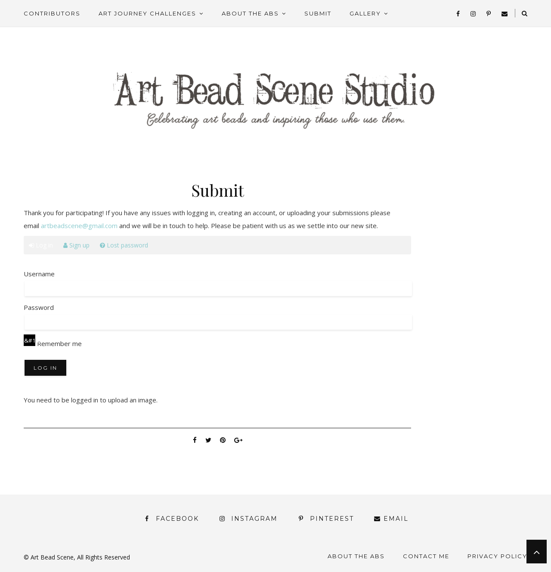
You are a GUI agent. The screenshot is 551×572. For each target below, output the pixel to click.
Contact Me (426, 556)
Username (39, 273)
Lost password (124, 245)
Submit (317, 13)
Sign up (76, 245)
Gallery (365, 13)
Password (39, 307)
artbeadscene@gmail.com (79, 225)
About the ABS (250, 13)
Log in (41, 245)
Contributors (52, 13)
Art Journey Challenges (147, 13)
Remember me (53, 343)
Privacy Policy (497, 556)
